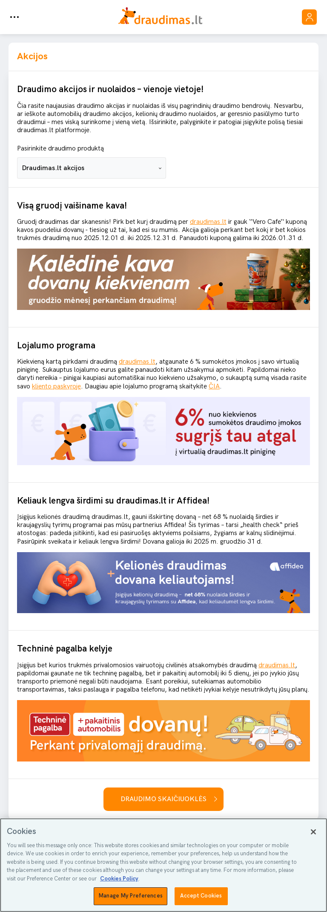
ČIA (214, 386)
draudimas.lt (208, 222)
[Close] (313, 831)
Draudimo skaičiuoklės (163, 799)
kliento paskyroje (56, 386)
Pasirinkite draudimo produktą (60, 149)
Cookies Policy (119, 878)
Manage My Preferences (130, 895)
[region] (163, 865)
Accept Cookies (201, 895)
